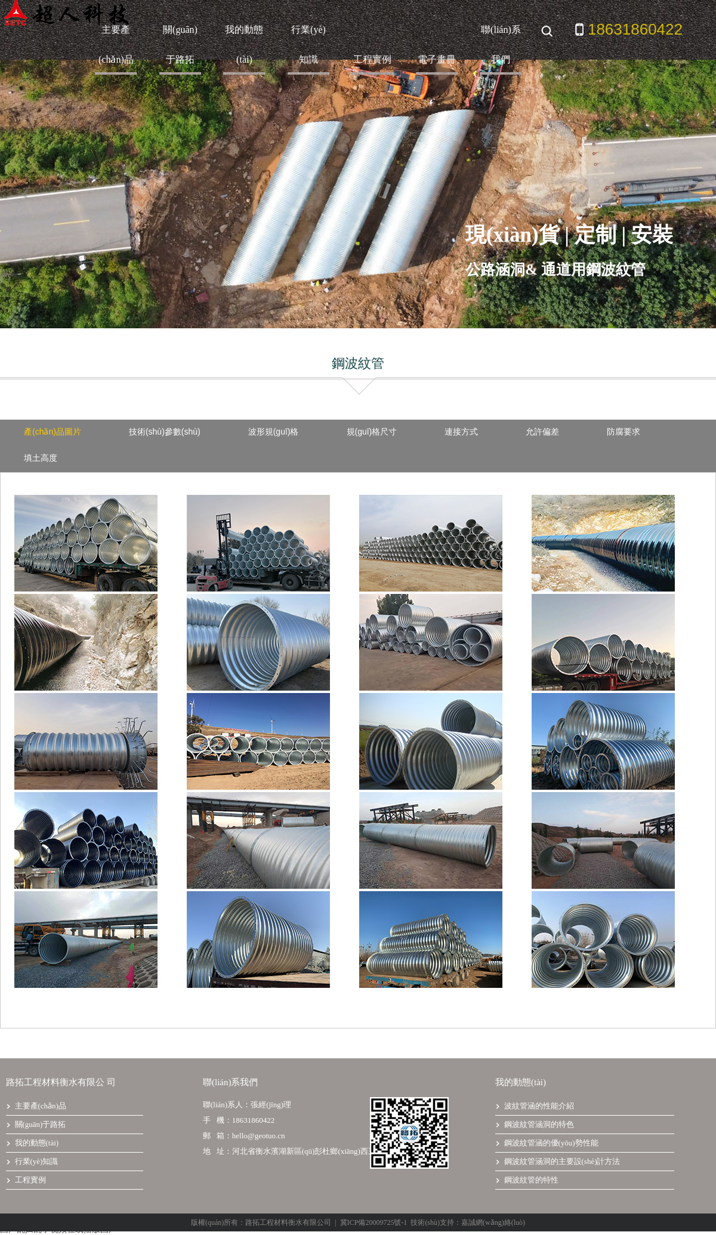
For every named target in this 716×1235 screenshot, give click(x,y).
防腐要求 (623, 431)
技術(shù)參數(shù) (164, 431)
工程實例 (372, 59)
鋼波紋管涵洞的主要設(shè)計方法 (558, 1161)
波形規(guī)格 (273, 431)
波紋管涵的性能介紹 (534, 1105)
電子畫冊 (437, 59)
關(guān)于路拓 (180, 44)
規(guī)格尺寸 (372, 431)
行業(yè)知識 (308, 44)
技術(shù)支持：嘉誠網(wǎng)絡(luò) (468, 1222)
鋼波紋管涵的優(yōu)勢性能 (546, 1142)
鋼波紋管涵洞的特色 (534, 1124)
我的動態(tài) (244, 44)
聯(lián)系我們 (501, 44)
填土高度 (40, 458)
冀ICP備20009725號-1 (374, 1222)
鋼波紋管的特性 (526, 1179)
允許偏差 (542, 431)
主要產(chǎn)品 (116, 44)
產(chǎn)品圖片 (52, 431)
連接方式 (461, 431)
